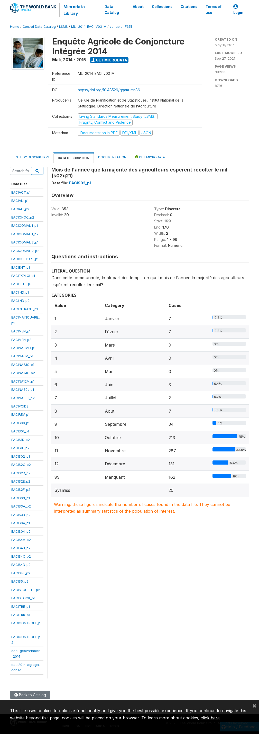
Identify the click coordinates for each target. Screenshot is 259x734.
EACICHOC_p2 (22, 217)
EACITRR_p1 (20, 615)
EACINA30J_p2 (23, 398)
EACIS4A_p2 (21, 540)
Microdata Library (74, 10)
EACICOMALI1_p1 (24, 225)
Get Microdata (109, 60)
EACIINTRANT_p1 (24, 309)
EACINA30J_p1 (22, 389)
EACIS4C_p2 (21, 556)
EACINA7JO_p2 (23, 373)
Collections (162, 7)
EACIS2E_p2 (20, 481)
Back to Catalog (30, 695)
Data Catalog (112, 9)
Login (238, 9)
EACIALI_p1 (20, 200)
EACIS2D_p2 (21, 473)
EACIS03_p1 (20, 498)
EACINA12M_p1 (22, 381)
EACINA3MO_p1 (23, 348)
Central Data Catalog (39, 27)
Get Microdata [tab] (150, 157)
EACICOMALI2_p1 (25, 242)
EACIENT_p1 (20, 267)
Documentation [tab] (112, 157)
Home (14, 27)
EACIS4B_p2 (21, 548)
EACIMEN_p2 (21, 340)
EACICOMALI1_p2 (25, 234)
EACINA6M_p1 (22, 356)
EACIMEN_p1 (21, 331)
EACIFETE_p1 (21, 284)
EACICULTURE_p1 (25, 259)
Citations (189, 7)
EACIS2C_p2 (21, 465)
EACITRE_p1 (20, 606)
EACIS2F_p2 (20, 489)
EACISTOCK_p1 (23, 598)
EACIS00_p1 (20, 423)
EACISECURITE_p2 (25, 590)
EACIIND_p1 (20, 292)
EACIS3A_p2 (21, 506)
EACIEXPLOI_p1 (23, 276)
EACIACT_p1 (21, 192)
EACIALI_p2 (20, 209)
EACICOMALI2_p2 (25, 251)
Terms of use (213, 9)
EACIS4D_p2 (21, 565)
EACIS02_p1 (20, 456)
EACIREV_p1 (20, 414)
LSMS (63, 27)
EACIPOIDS (20, 406)
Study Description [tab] (32, 157)
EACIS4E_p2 (20, 573)
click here (210, 717)
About (138, 7)
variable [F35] (121, 27)
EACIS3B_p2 (21, 515)
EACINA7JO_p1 (22, 365)
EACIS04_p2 (21, 531)
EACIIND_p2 (20, 300)
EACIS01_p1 (20, 431)
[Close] (254, 705)
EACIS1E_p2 (20, 448)
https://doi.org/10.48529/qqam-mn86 (109, 90)
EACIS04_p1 (20, 523)
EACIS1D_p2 (20, 440)
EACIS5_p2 (20, 581)
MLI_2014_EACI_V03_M (88, 27)
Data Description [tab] (73, 158)
